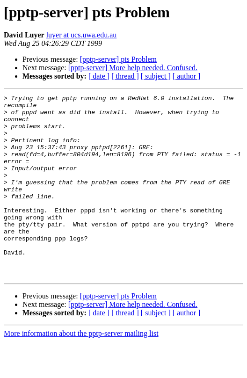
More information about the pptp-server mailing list (81, 370)
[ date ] (98, 76)
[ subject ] (156, 76)
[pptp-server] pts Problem (118, 59)
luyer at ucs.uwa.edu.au (81, 35)
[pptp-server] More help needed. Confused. (132, 68)
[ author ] (187, 76)
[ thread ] (125, 76)
